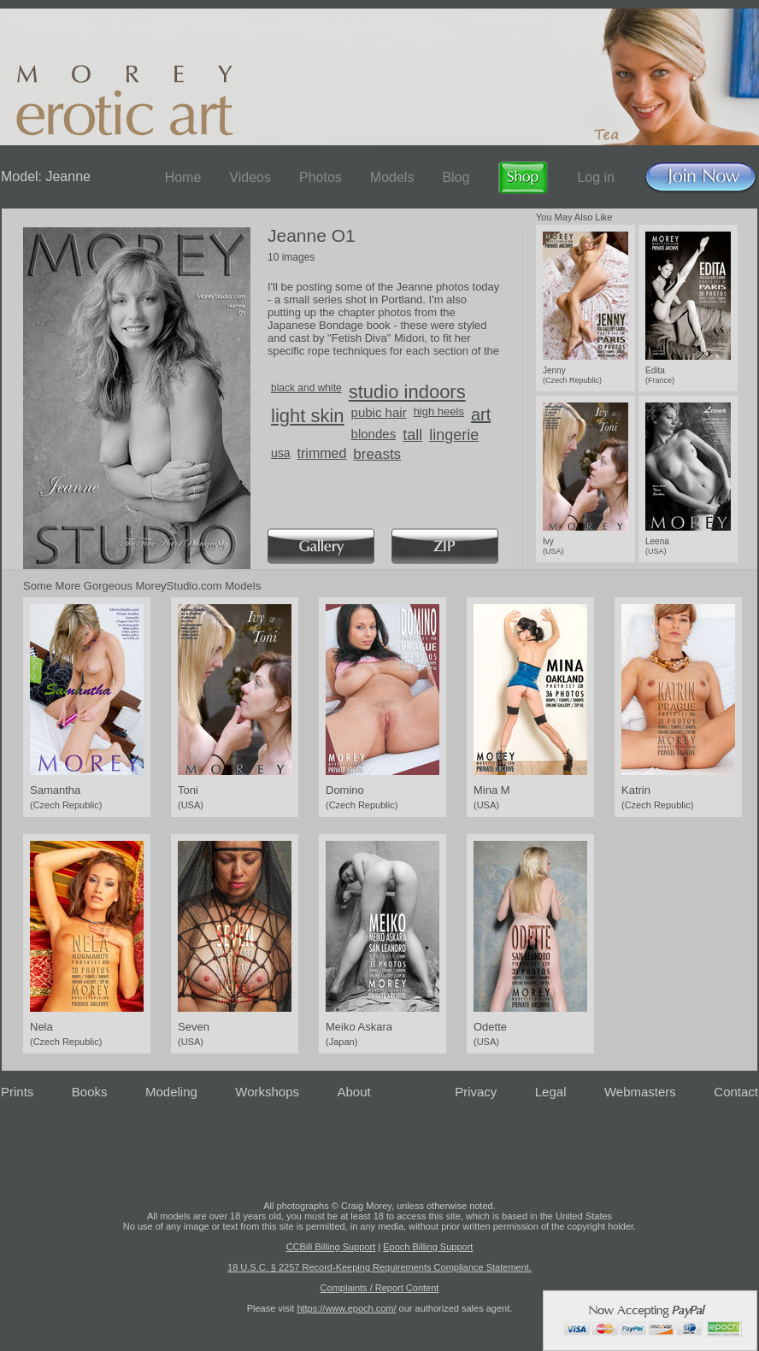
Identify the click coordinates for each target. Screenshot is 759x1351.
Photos (320, 177)
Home (183, 177)
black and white (306, 388)
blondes (374, 433)
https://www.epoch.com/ (346, 1308)
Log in (596, 177)
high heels (439, 411)
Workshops (267, 1091)
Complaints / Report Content (380, 1288)
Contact (736, 1091)
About (354, 1091)
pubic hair (379, 412)
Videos (250, 177)
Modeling (171, 1091)
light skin (307, 415)
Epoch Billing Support (428, 1247)
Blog (455, 177)
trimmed (322, 453)
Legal (551, 1091)
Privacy (476, 1091)
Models (392, 177)
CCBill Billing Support (331, 1247)
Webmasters (640, 1091)
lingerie (454, 434)
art (481, 414)
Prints (17, 1091)
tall (412, 434)
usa (281, 453)
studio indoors (407, 391)
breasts (377, 454)
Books (90, 1091)
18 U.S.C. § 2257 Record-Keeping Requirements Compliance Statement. (379, 1267)
